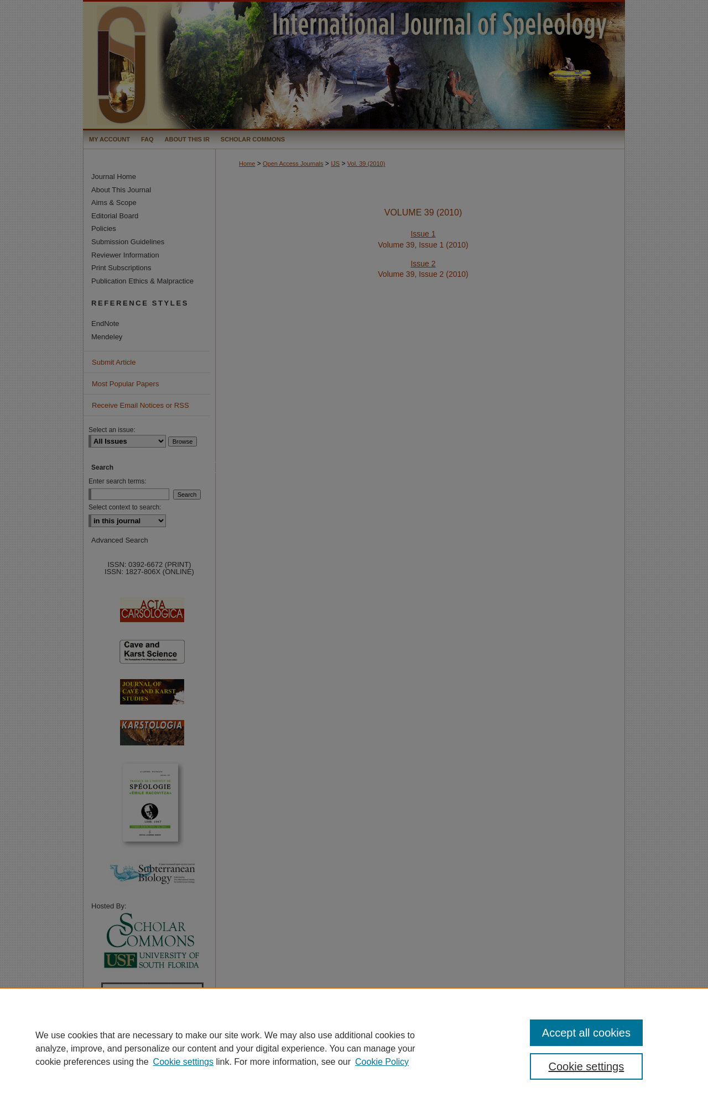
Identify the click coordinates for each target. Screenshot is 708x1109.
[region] (354, 1048)
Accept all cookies (586, 1033)
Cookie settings (183, 1061)
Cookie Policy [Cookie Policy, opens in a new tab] (382, 1061)
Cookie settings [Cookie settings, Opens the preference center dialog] (586, 1066)
